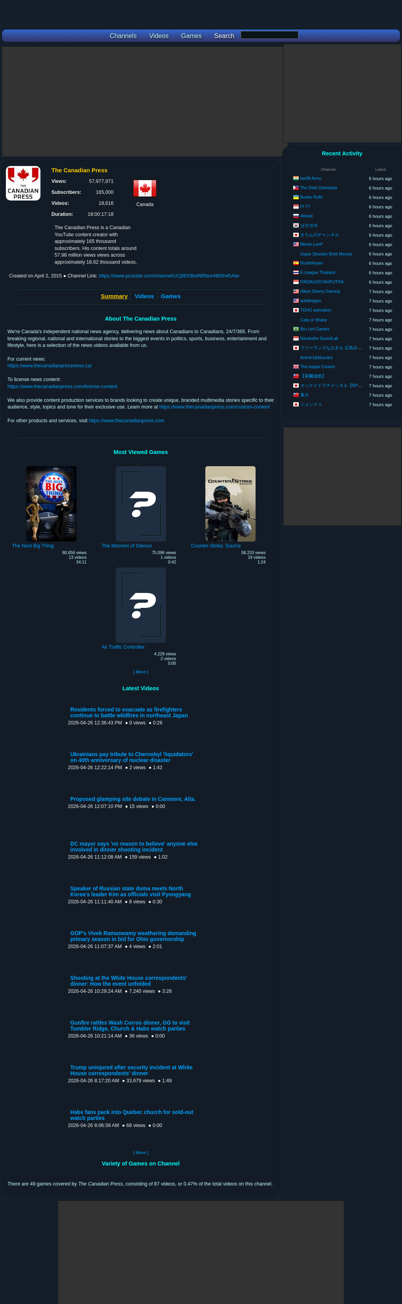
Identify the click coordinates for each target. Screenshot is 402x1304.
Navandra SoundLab (319, 338)
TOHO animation (315, 310)
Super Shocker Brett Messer (326, 254)
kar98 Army (311, 178)
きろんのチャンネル (319, 234)
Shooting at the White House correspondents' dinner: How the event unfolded (128, 981)
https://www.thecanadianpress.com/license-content (62, 386)
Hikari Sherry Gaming (320, 291)
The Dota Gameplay (319, 187)
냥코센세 (309, 225)
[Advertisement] (145, 102)
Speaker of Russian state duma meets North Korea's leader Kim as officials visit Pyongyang (130, 891)
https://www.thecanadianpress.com (126, 420)
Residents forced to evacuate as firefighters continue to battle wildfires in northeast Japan (129, 713)
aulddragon (310, 300)
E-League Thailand (317, 272)
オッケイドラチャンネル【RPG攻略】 (337, 385)
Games (171, 296)
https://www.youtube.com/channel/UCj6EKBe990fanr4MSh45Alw (169, 276)
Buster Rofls (311, 197)
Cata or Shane (313, 319)
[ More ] (140, 671)
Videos (144, 296)
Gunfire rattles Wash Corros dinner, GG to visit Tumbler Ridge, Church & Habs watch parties (130, 1026)
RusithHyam (311, 263)
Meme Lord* (311, 244)
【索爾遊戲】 (313, 376)
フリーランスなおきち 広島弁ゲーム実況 (339, 347)
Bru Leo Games (314, 328)
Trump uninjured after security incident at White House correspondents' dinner (131, 1070)
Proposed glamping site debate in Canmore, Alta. (133, 799)
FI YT (305, 206)
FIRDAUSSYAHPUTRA (322, 281)
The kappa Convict (317, 366)
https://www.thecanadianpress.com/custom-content (214, 407)
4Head (306, 215)
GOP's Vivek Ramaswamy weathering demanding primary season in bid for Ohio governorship (133, 936)
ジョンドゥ (311, 404)
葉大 (304, 394)
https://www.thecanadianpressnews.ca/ (49, 365)
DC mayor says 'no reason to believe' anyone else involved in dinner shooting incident (133, 847)
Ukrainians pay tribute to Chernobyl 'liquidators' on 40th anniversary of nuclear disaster (131, 757)
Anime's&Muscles (316, 357)
